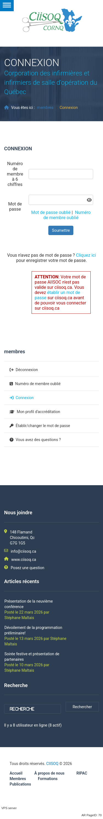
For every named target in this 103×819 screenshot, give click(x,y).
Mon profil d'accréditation (38, 412)
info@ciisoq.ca (23, 551)
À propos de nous (49, 773)
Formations (47, 778)
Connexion (25, 398)
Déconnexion (27, 370)
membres (45, 107)
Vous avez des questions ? (38, 439)
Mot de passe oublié (51, 212)
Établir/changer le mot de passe (43, 425)
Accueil (16, 773)
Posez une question (27, 568)
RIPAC (81, 773)
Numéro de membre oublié (67, 215)
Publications (20, 784)
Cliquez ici (86, 255)
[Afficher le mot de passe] (89, 200)
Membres (18, 778)
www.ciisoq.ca (23, 559)
